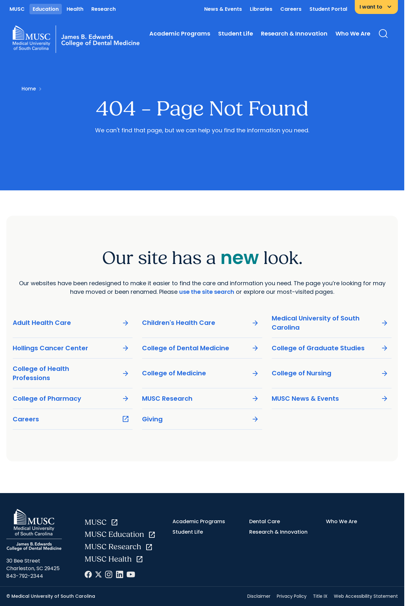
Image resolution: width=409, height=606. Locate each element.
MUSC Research (200, 398)
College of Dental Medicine (200, 348)
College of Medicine (200, 373)
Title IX (320, 596)
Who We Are (352, 33)
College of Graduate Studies (330, 348)
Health (75, 9)
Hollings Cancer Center (71, 348)
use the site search (206, 291)
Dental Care (264, 521)
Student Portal (328, 9)
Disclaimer (258, 596)
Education (46, 9)
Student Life (235, 33)
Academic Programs (179, 33)
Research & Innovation (294, 33)
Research (103, 9)
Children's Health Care (200, 322)
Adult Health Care (71, 322)
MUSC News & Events (330, 398)
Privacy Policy (292, 596)
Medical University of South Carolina (330, 323)
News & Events (223, 9)
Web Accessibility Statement (366, 596)
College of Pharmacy (71, 398)
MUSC (17, 9)
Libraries (261, 9)
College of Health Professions (71, 373)
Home (29, 88)
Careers (291, 9)
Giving (200, 419)
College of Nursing (330, 373)
